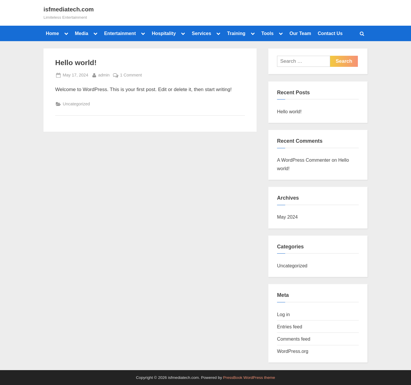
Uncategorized (76, 104)
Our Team (300, 33)
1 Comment (131, 74)
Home (52, 33)
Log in (283, 314)
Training (236, 33)
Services (201, 33)
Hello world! (76, 63)
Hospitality (164, 33)
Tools (267, 33)
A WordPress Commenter (303, 160)
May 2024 (287, 216)
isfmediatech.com (68, 9)
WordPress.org (292, 351)
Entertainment (120, 33)
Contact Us (330, 33)
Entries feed (289, 326)
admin (103, 74)
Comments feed (293, 339)
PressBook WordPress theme (249, 377)
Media (81, 33)
